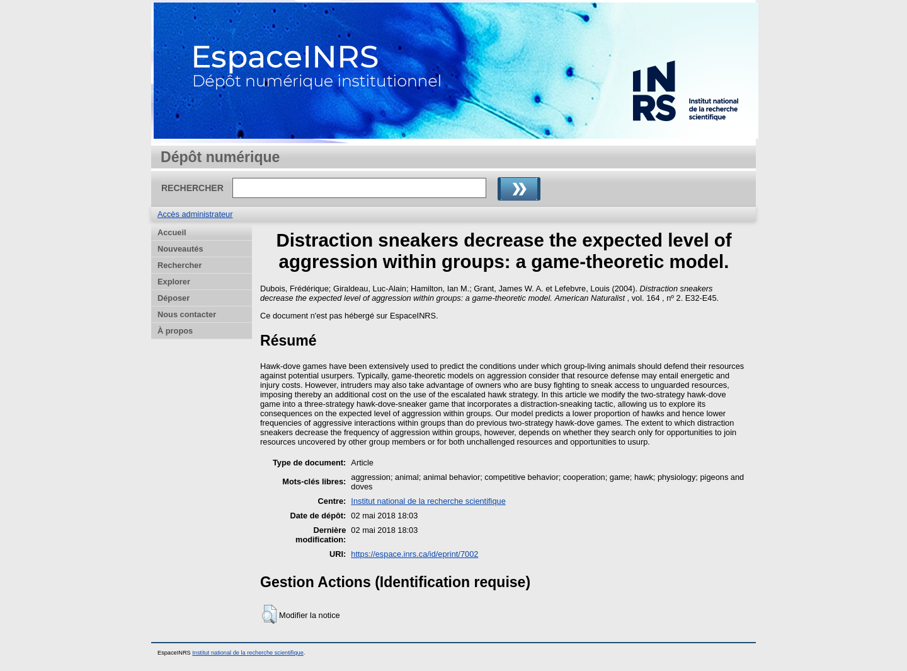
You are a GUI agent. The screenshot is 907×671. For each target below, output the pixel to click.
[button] (269, 614)
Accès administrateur (194, 214)
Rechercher (179, 265)
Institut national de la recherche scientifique (428, 501)
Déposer (173, 298)
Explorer (173, 281)
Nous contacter (186, 314)
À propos (175, 331)
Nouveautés (180, 249)
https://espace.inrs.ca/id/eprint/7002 (414, 554)
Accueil (171, 232)
